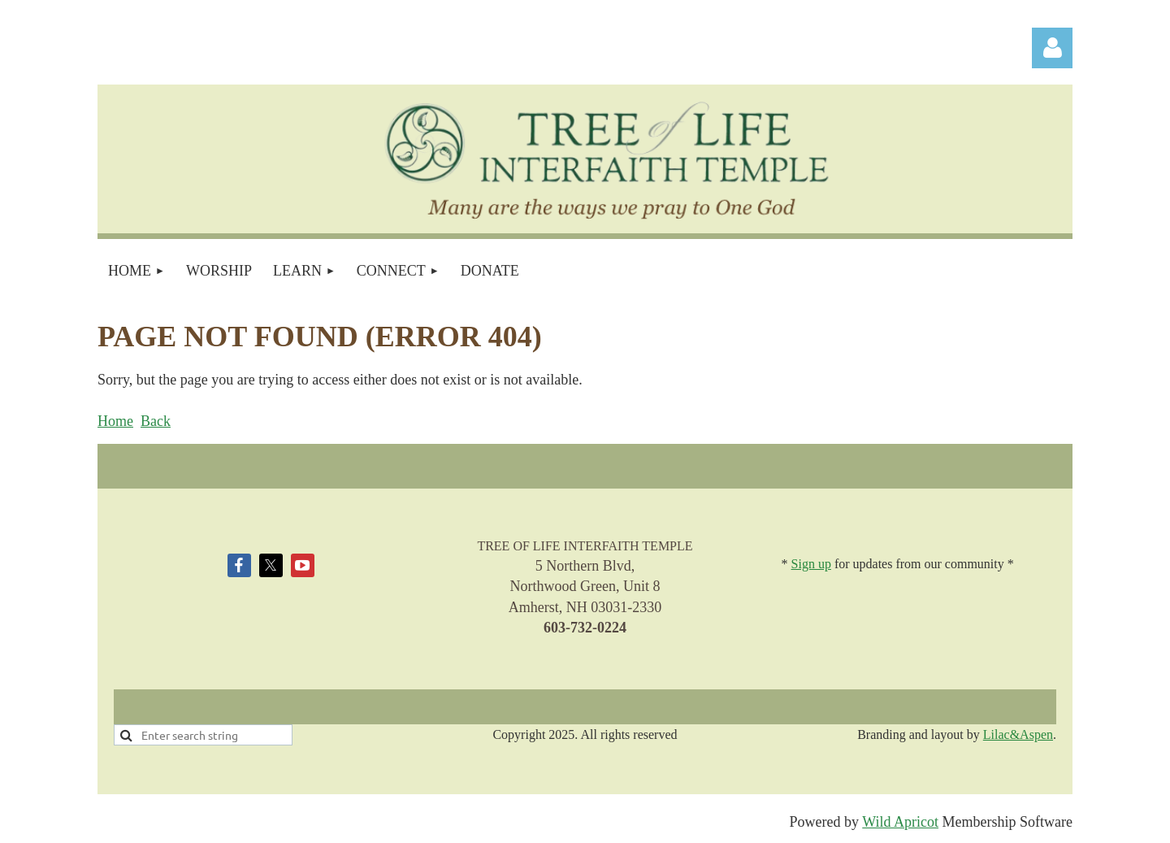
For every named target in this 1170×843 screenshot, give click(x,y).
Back (156, 421)
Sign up (811, 564)
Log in (1052, 48)
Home (115, 421)
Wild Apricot (900, 822)
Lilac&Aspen (1018, 734)
